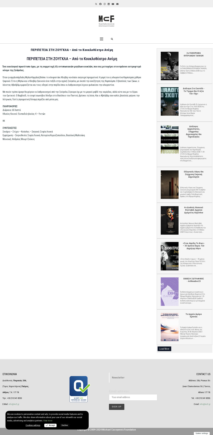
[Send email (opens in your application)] (117, 4)
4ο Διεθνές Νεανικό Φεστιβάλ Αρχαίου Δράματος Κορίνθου (169, 220)
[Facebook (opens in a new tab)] (100, 4)
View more (47, 420)
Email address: (119, 391)
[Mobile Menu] (101, 39)
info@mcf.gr (13, 404)
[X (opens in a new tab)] (96, 4)
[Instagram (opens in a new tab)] (104, 4)
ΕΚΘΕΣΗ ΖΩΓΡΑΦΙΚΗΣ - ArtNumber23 (169, 291)
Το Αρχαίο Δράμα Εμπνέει (169, 327)
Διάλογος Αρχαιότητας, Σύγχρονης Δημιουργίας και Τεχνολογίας (169, 139)
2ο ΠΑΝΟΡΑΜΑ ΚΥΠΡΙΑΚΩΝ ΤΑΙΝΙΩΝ (169, 66)
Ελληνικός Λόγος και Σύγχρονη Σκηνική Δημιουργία (169, 184)
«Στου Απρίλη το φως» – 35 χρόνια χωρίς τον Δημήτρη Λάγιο (169, 256)
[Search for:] (112, 39)
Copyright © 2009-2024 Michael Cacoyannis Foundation (106, 429)
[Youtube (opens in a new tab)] (112, 4)
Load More (164, 348)
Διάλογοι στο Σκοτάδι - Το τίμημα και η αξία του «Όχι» (169, 101)
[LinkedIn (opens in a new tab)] (108, 4)
